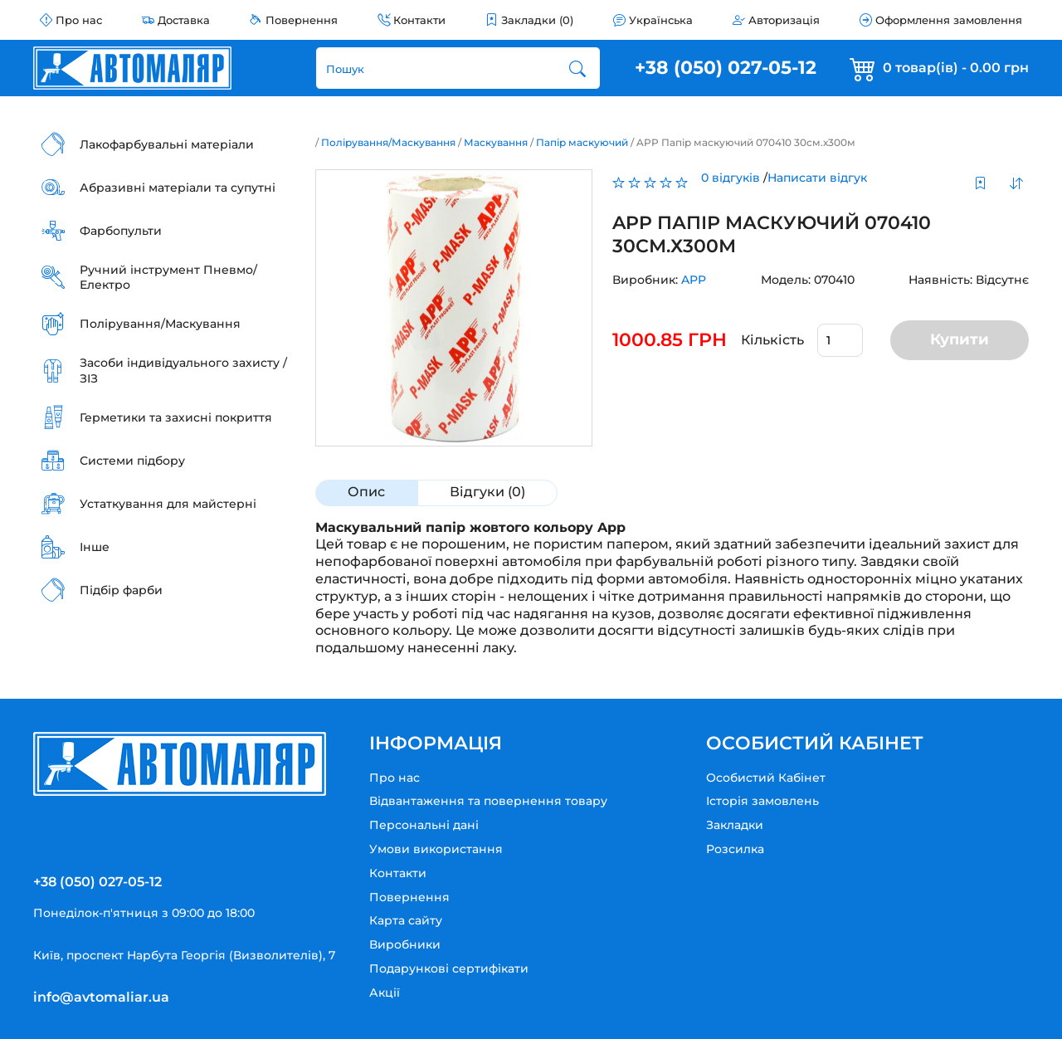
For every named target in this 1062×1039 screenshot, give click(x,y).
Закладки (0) (537, 20)
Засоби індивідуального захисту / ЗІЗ (183, 370)
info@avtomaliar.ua (101, 997)
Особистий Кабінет (766, 777)
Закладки (734, 824)
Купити (959, 339)
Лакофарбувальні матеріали (167, 144)
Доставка (184, 20)
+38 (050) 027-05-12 (725, 67)
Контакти (419, 20)
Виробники (405, 944)
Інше (95, 546)
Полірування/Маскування (160, 323)
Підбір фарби (121, 590)
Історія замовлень (762, 800)
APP (693, 279)
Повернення (302, 20)
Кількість (772, 340)
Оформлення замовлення (948, 20)
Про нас (79, 20)
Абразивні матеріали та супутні (177, 187)
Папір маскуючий (582, 142)
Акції (384, 992)
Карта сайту (405, 920)
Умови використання (436, 848)
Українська (661, 20)
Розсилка (735, 848)
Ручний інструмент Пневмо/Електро (168, 277)
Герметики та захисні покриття (176, 417)
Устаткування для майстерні (168, 503)
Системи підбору (132, 460)
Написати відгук (817, 177)
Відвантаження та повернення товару (488, 800)
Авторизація (784, 20)
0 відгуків (730, 177)
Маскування (496, 142)
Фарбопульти (121, 230)
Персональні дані (424, 824)
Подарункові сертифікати (449, 968)
